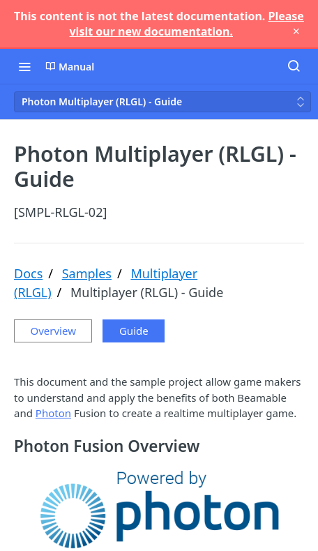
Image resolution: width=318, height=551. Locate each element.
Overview (53, 331)
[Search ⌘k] (293, 66)
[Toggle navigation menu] (24, 66)
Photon (53, 413)
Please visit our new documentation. (186, 23)
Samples (87, 273)
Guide (134, 331)
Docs (28, 273)
